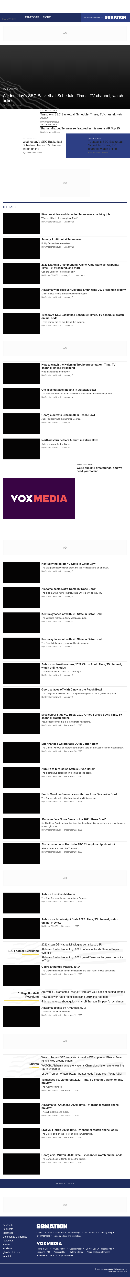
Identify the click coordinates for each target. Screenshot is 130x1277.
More (49, 17)
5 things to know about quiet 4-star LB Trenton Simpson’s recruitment (82, 1001)
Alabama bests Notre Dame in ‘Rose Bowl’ (68, 589)
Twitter (6, 1244)
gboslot (6, 1252)
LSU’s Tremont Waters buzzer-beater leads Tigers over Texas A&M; (81, 1073)
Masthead (8, 1232)
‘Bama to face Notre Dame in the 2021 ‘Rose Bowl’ (73, 819)
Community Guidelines (15, 1236)
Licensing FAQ (43, 1252)
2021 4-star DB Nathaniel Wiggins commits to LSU (71, 944)
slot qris (15, 1252)
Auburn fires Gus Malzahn (58, 894)
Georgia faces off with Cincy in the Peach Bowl (71, 689)
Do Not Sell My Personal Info (99, 1249)
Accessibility (59, 1252)
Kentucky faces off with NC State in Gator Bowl (71, 614)
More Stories (65, 1183)
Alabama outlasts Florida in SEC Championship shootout (78, 844)
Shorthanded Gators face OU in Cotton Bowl (70, 743)
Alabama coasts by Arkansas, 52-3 (63, 1007)
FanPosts (8, 1225)
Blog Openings (43, 1236)
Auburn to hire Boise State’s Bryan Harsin (68, 769)
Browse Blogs (74, 1232)
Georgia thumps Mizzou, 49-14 (60, 966)
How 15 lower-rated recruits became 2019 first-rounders (75, 996)
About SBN (89, 1232)
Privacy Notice (59, 1249)
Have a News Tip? (56, 1232)
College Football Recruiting (28, 995)
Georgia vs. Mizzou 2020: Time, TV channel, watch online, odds (82, 1155)
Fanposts (32, 17)
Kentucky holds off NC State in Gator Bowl (68, 563)
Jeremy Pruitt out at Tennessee (61, 239)
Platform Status (76, 1252)
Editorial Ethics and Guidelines (67, 1236)
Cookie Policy (75, 1249)
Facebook (8, 1240)
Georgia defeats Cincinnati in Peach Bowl (68, 415)
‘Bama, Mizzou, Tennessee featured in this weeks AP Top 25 (80, 128)
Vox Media (104, 1269)
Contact (40, 1232)
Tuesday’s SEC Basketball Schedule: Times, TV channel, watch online (105, 145)
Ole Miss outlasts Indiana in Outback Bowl (68, 389)
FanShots (8, 1229)
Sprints (34, 1063)
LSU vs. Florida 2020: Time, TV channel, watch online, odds (79, 1130)
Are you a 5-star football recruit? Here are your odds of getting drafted (83, 991)
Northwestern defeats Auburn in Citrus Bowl (69, 440)
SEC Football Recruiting (23, 951)
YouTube (7, 1248)
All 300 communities (104, 17)
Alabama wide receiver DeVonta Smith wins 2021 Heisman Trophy (83, 289)
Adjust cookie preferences (98, 1252)
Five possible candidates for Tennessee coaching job (75, 214)
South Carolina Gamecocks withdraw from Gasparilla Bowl (79, 794)
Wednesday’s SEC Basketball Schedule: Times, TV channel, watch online (42, 145)
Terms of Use (43, 1249)
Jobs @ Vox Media (64, 1255)
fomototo (7, 1256)
